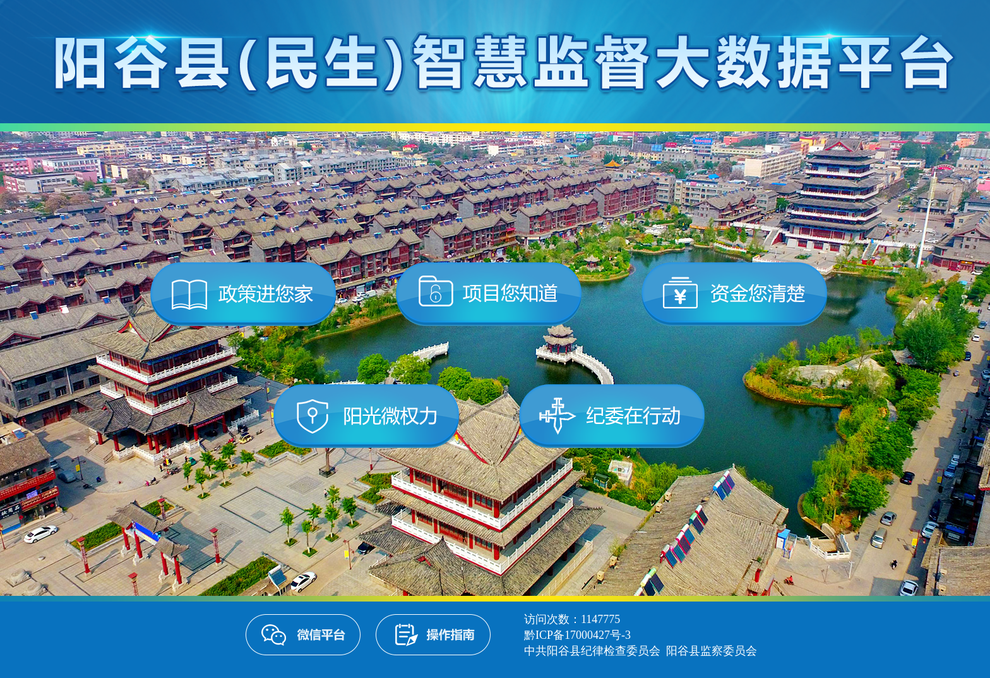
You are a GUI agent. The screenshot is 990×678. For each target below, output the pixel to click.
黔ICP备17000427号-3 (577, 635)
